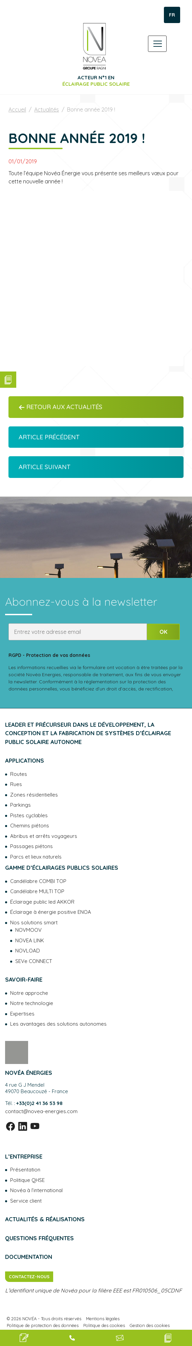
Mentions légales (103, 1318)
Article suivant (44, 467)
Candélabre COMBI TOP (38, 881)
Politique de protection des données (43, 1325)
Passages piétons (31, 846)
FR (172, 15)
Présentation (25, 1169)
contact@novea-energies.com (41, 1111)
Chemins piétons (29, 825)
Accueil (17, 109)
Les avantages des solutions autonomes (58, 1024)
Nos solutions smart (34, 922)
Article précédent (49, 437)
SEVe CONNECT (33, 961)
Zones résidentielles (34, 794)
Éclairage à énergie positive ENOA (50, 912)
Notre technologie (31, 1003)
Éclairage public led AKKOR (42, 902)
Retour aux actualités (60, 407)
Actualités (46, 109)
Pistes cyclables (29, 815)
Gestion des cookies (150, 1325)
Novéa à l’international (36, 1190)
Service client (26, 1201)
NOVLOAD (27, 950)
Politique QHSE (27, 1180)
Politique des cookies (104, 1325)
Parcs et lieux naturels (36, 856)
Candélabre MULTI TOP (37, 891)
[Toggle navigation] (157, 44)
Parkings (20, 805)
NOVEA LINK (29, 940)
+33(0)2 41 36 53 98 (39, 1103)
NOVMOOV (28, 930)
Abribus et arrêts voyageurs (43, 836)
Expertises (22, 1013)
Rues (16, 784)
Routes (18, 774)
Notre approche (29, 993)
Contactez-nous (29, 1276)
